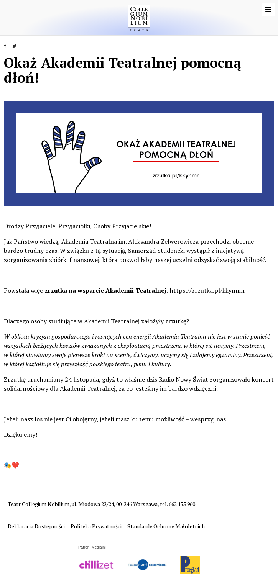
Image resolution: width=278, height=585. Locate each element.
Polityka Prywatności (97, 526)
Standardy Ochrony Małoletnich (166, 526)
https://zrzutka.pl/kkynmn (207, 290)
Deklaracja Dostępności (37, 526)
